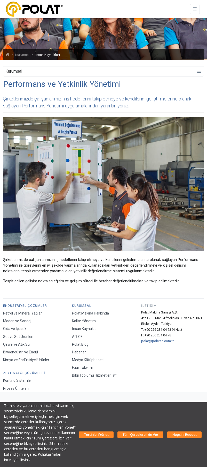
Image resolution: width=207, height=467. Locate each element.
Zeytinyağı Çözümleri (24, 373)
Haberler (79, 352)
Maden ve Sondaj (17, 321)
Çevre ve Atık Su (16, 344)
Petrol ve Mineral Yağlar (22, 313)
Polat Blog (80, 344)
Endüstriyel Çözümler (25, 306)
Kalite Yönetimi (84, 321)
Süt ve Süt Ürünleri (18, 337)
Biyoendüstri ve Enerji (20, 352)
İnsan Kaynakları (85, 329)
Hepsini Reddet (184, 434)
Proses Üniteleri (16, 388)
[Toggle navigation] (195, 9)
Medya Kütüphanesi (88, 360)
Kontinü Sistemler (17, 380)
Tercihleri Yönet (96, 434)
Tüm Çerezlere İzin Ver (140, 434)
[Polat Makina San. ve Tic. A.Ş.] (34, 9)
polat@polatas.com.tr (157, 341)
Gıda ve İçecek (14, 329)
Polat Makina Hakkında (90, 313)
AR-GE (77, 337)
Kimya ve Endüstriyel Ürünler (26, 360)
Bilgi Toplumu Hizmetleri (94, 375)
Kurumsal (22, 55)
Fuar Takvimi (82, 368)
